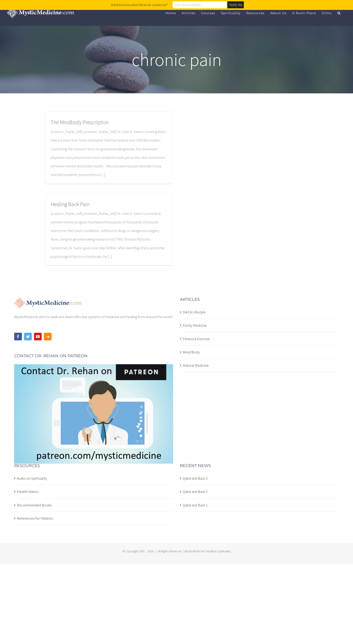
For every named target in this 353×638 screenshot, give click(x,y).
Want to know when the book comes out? (139, 5)
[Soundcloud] (48, 336)
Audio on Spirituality (32, 478)
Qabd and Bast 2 (195, 491)
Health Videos (27, 491)
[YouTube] (38, 336)
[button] (339, 13)
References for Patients (35, 518)
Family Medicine (195, 325)
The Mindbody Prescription (80, 122)
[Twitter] (28, 336)
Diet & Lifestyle (194, 312)
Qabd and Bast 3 (195, 478)
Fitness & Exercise (196, 338)
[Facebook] (18, 336)
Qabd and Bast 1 (195, 505)
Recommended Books (34, 505)
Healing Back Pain (70, 204)
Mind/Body (191, 352)
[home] (48, 301)
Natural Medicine (196, 365)
